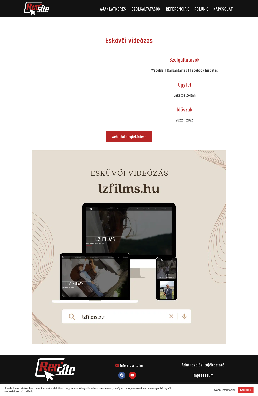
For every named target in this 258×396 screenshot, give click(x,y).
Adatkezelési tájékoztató (203, 364)
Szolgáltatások (146, 8)
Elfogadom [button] (245, 389)
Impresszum (203, 375)
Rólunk (201, 8)
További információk (223, 389)
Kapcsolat (223, 8)
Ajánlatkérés (113, 8)
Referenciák (177, 8)
